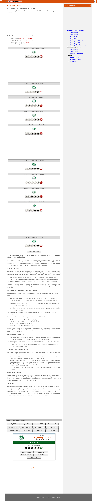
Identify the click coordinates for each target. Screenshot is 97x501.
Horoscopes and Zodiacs (76, 43)
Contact (48, 497)
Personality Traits (74, 36)
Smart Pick (41, 452)
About (42, 497)
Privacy (58, 497)
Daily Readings (74, 32)
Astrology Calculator (75, 59)
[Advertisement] (33, 24)
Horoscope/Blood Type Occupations (79, 45)
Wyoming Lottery (27, 468)
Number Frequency (26, 454)
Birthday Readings (75, 57)
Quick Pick (41, 454)
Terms (53, 497)
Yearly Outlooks (74, 34)
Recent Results (26, 452)
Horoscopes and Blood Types (78, 41)
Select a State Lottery (39, 468)
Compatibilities (74, 38)
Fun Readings (73, 61)
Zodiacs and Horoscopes (76, 53)
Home (38, 497)
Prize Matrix (34, 457)
